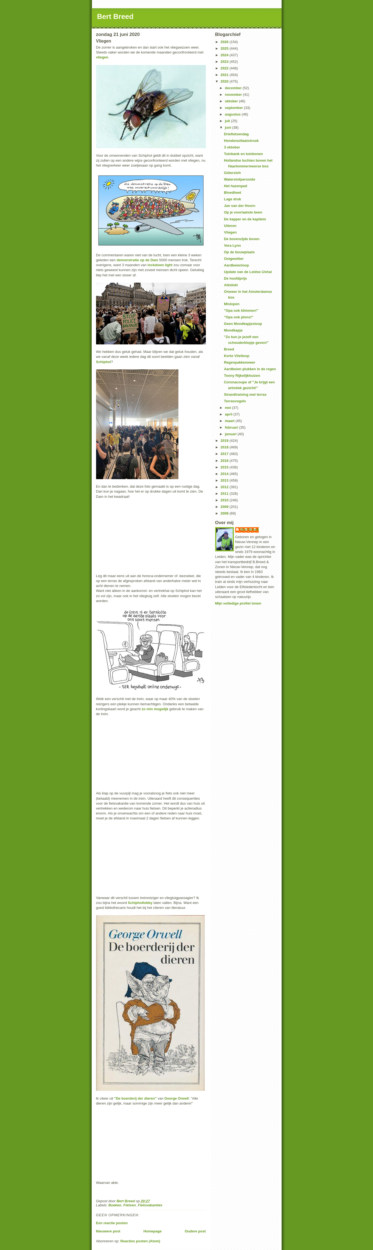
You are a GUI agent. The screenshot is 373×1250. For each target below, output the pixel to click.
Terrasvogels (235, 401)
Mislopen (231, 304)
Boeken (114, 1205)
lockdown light (160, 265)
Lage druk (232, 199)
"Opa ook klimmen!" (241, 310)
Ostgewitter (234, 259)
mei (228, 408)
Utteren (230, 226)
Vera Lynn (232, 245)
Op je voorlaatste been (243, 212)
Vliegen (230, 232)
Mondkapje (233, 330)
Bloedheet (232, 192)
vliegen (102, 57)
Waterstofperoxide (239, 179)
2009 (225, 507)
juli (228, 121)
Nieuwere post (108, 1231)
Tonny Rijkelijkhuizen (242, 375)
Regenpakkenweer (239, 362)
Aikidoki (231, 285)
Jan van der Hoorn (239, 206)
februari (232, 427)
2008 (225, 513)
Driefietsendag (236, 134)
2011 (225, 493)
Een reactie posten (112, 1223)
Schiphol (103, 362)
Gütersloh (232, 173)
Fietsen (129, 1205)
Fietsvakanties (150, 1205)
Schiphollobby (140, 903)
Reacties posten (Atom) (140, 1241)
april (229, 414)
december (234, 88)
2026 (225, 42)
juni (228, 127)
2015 (225, 467)
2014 (225, 474)
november (234, 94)
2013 (225, 480)
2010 (225, 500)
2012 (225, 487)
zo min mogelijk (155, 709)
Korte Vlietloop (236, 356)
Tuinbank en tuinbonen (243, 154)
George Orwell (176, 1098)
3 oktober (232, 147)
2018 (225, 447)
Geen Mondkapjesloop (243, 324)
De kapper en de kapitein (245, 219)
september (234, 108)
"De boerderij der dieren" (135, 1098)
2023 (225, 62)
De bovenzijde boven (241, 239)
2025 (225, 48)
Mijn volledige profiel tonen (238, 603)
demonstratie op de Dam (137, 260)
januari (231, 434)
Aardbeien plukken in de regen (250, 369)
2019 (225, 441)
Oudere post (195, 1231)
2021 (225, 75)
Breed (229, 349)
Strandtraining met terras (245, 394)
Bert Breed (115, 16)
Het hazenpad (235, 186)
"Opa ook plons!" (238, 317)
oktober (232, 101)
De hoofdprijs (235, 278)
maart (230, 421)
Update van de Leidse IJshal (248, 272)
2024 (225, 55)
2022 (225, 68)
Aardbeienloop (236, 265)
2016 (225, 461)
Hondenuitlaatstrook (241, 141)
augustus (233, 114)
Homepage (152, 1231)
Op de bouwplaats (239, 252)
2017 (225, 454)
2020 (225, 81)
